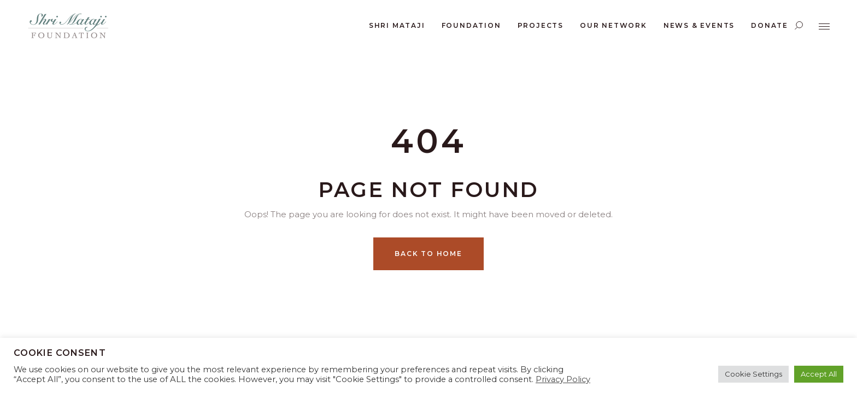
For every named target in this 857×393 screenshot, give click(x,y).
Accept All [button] (819, 374)
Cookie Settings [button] (753, 374)
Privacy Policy (563, 379)
